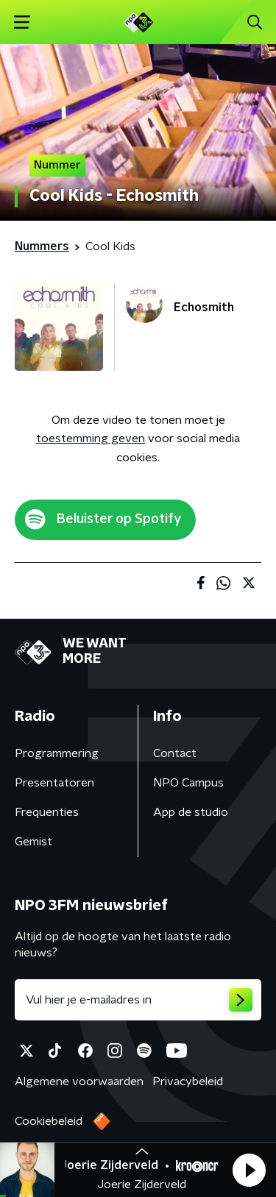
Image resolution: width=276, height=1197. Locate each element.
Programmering (57, 753)
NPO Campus (188, 783)
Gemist (33, 842)
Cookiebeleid (48, 1121)
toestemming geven (90, 438)
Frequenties (47, 812)
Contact (175, 753)
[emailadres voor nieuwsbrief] (138, 999)
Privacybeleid (187, 1081)
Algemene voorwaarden (79, 1081)
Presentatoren (54, 783)
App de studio (190, 812)
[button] (248, 1169)
